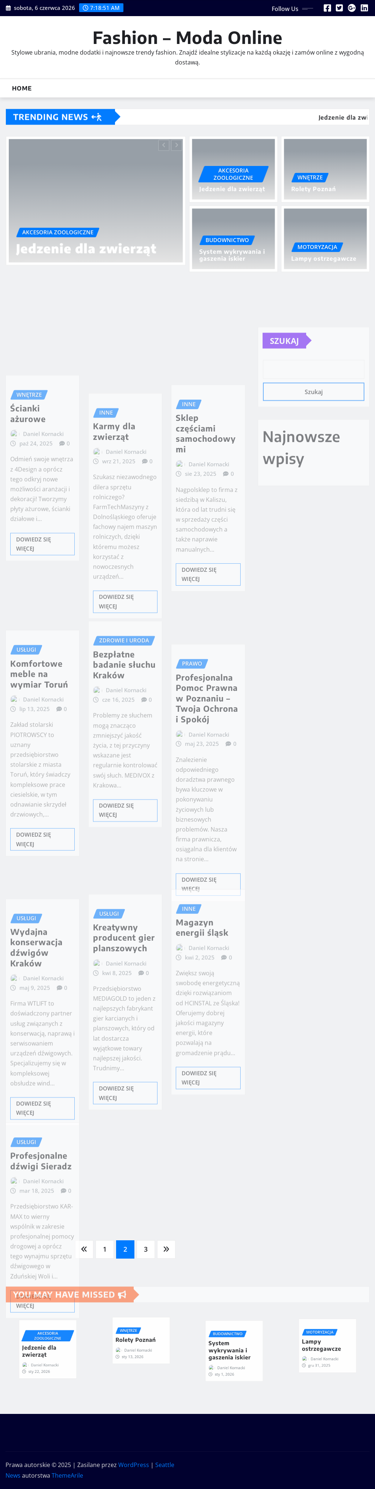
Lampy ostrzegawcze (324, 258)
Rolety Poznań (314, 188)
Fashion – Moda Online (188, 37)
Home (22, 88)
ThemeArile (67, 1475)
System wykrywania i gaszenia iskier (232, 254)
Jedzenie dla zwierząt (87, 245)
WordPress (133, 1465)
